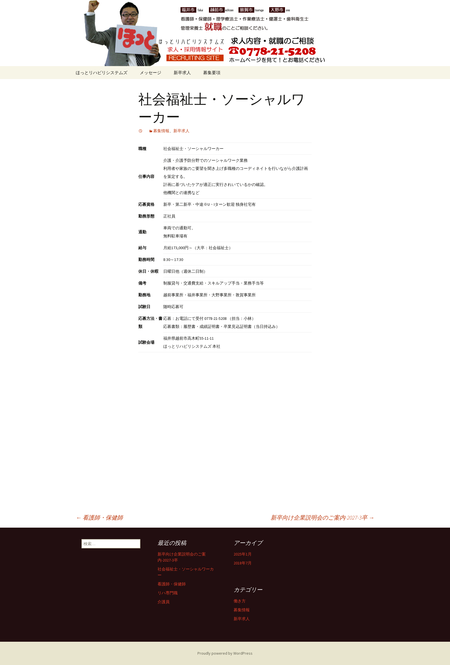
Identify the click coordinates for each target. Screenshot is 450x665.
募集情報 (161, 130)
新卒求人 (182, 72)
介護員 (164, 601)
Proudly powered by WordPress (225, 653)
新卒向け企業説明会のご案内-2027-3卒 (322, 517)
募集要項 (211, 72)
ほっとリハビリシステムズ (101, 72)
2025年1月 (243, 554)
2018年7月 (243, 563)
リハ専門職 (168, 592)
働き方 (240, 601)
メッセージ (150, 72)
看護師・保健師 (99, 517)
